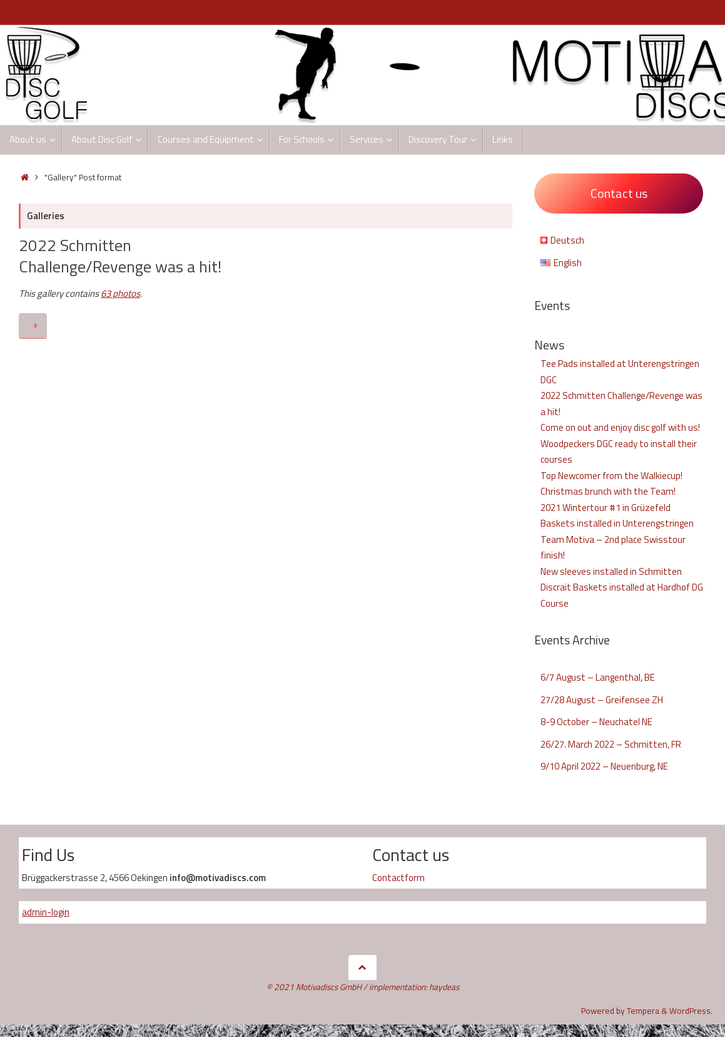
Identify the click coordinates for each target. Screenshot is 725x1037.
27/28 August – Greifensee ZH (601, 700)
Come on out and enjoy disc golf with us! (620, 427)
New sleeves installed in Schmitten (611, 571)
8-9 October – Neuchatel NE (596, 722)
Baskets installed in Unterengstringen (617, 523)
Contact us (619, 193)
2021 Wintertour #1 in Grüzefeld (605, 507)
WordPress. (690, 1010)
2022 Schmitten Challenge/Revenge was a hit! (120, 256)
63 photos (120, 293)
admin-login (45, 912)
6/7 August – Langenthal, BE (597, 677)
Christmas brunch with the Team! (608, 491)
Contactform (398, 877)
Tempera (643, 1010)
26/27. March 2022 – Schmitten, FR (610, 744)
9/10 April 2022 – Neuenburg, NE (604, 766)
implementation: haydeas (414, 987)
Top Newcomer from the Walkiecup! (611, 475)
